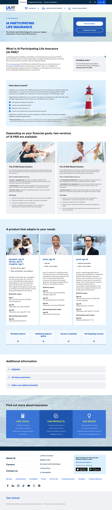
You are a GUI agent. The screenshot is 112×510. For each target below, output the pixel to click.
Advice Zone (45, 468)
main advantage (14, 64)
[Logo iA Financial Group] (10, 8)
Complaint (81, 479)
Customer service (89, 30)
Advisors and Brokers (50, 2)
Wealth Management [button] (77, 8)
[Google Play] (95, 469)
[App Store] (82, 469)
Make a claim (45, 460)
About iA (10, 458)
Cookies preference (95, 479)
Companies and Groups (35, 2)
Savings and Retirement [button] (54, 8)
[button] (90, 2)
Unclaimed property (68, 479)
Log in (101, 2)
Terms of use (54, 479)
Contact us (12, 471)
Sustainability (45, 472)
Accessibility (33, 479)
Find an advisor (89, 24)
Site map (9, 479)
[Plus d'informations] (90, 60)
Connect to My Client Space (50, 464)
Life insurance (12, 18)
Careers (10, 464)
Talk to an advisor (46, 456)
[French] (95, 2)
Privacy (43, 479)
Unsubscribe (19, 479)
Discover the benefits (84, 462)
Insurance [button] (32, 8)
